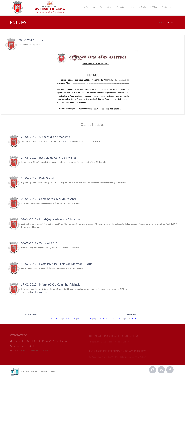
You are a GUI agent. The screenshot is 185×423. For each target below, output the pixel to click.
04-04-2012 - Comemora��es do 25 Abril (48, 198)
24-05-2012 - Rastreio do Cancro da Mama (48, 157)
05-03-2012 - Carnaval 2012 (39, 243)
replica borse (67, 141)
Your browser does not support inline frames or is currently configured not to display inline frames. (93, 75)
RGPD (153, 7)
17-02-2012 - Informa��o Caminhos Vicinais (50, 284)
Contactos (166, 7)
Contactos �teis (138, 7)
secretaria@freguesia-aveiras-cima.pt (36, 351)
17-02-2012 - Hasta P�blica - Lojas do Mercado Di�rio (57, 263)
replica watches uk (40, 292)
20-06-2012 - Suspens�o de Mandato (45, 136)
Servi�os (122, 7)
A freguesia (89, 7)
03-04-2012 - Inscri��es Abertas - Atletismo (50, 219)
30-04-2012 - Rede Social (37, 178)
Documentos (106, 7)
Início (159, 22)
